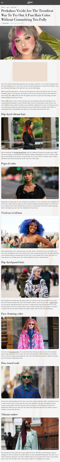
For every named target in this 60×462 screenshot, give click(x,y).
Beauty (3, 7)
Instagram (57, 58)
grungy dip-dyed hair (20, 152)
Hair (8, 7)
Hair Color (13, 7)
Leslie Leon (6, 23)
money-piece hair (14, 352)
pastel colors (53, 302)
